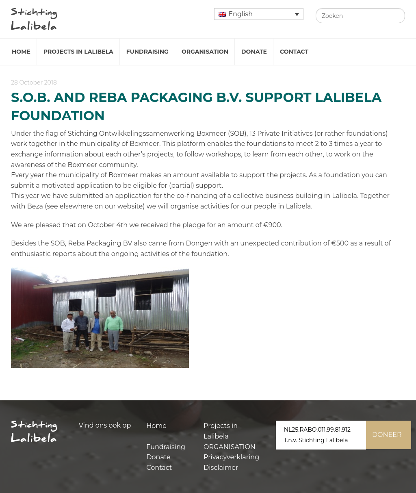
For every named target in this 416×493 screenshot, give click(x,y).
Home (21, 51)
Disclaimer (221, 467)
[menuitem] (258, 14)
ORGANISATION (230, 447)
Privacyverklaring (231, 457)
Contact (294, 51)
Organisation (205, 51)
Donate (254, 51)
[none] (258, 14)
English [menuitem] (240, 14)
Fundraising (147, 51)
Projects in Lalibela (78, 51)
